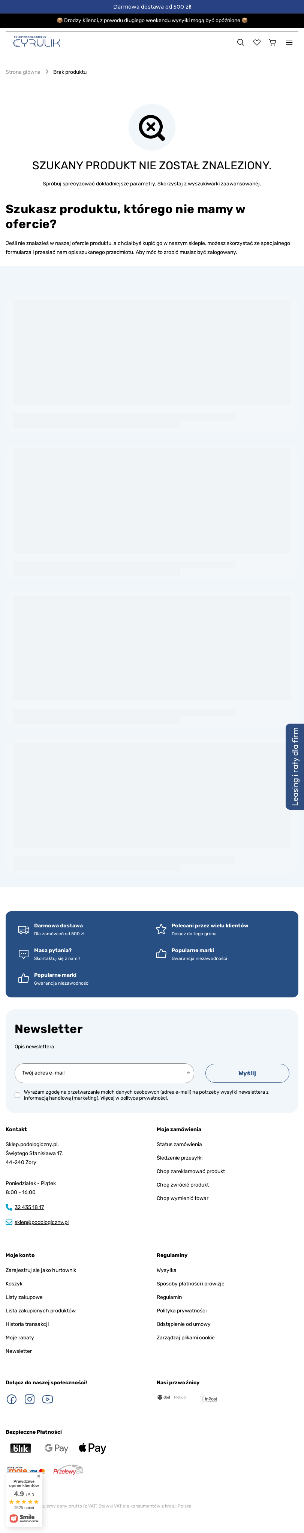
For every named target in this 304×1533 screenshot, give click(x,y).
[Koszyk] (273, 42)
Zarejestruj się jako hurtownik (41, 1270)
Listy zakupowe (24, 1297)
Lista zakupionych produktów (41, 1311)
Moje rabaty (20, 1337)
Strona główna (23, 72)
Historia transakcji (27, 1324)
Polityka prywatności (182, 1311)
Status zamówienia (179, 1144)
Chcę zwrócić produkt (183, 1185)
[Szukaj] (240, 42)
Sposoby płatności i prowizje (191, 1284)
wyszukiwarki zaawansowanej (224, 184)
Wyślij (247, 1073)
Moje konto (20, 1255)
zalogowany (221, 252)
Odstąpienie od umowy (184, 1324)
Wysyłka (167, 1270)
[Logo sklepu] (36, 41)
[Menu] (289, 42)
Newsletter (49, 1029)
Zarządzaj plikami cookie (186, 1337)
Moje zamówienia (179, 1129)
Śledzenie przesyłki (179, 1158)
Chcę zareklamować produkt (191, 1171)
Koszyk (14, 1284)
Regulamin (169, 1297)
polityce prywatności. (144, 1098)
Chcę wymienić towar (182, 1198)
